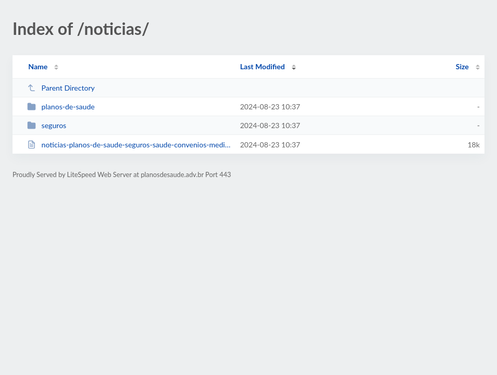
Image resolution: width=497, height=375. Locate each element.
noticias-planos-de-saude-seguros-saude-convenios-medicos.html (128, 144)
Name (37, 66)
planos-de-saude (61, 106)
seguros (46, 125)
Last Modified (262, 66)
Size (462, 66)
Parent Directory (61, 87)
